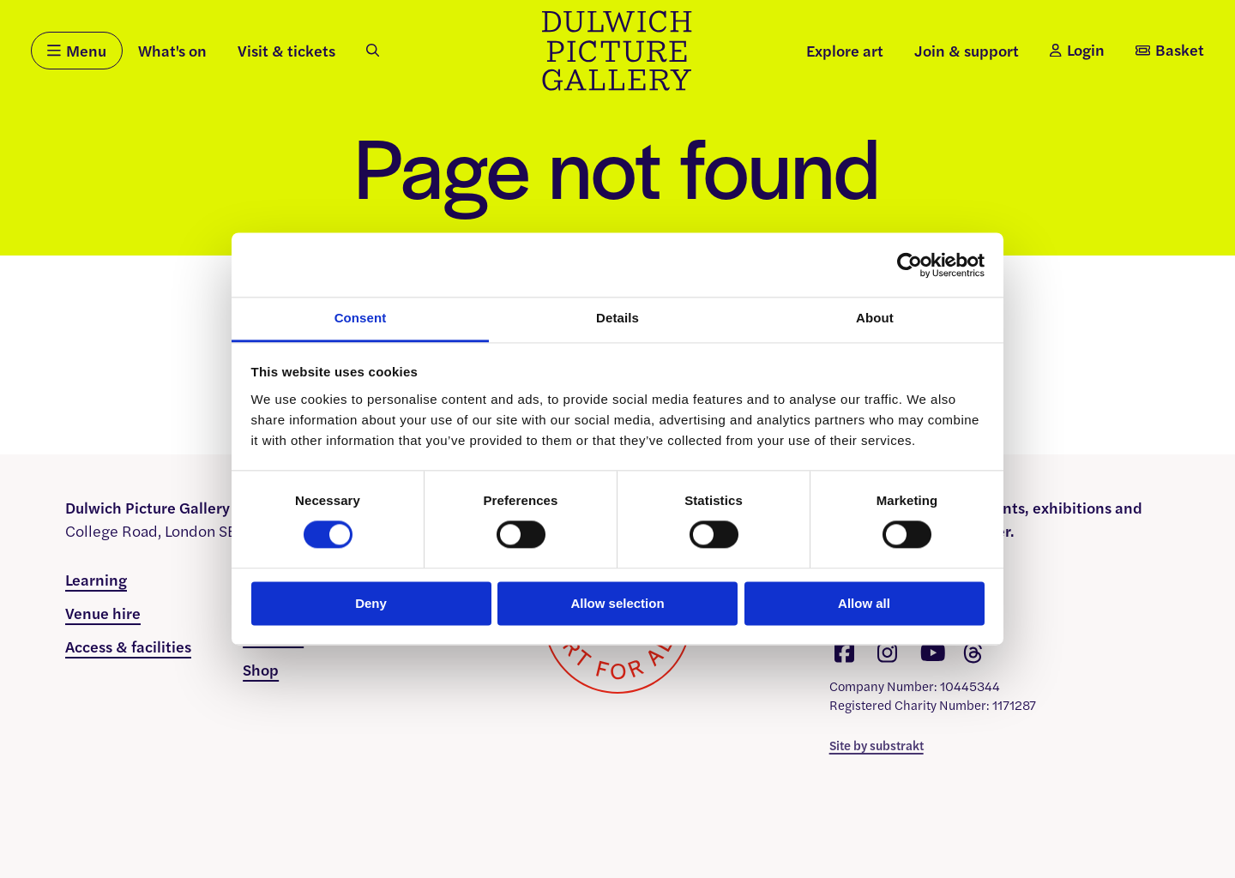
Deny (371, 603)
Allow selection (617, 603)
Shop (261, 669)
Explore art (844, 50)
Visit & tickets (286, 50)
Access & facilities (128, 646)
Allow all (864, 603)
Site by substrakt (876, 745)
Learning (96, 579)
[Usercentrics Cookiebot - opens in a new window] (909, 265)
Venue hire (103, 612)
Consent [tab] (360, 317)
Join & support (966, 50)
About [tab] (875, 317)
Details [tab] (617, 317)
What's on (172, 50)
